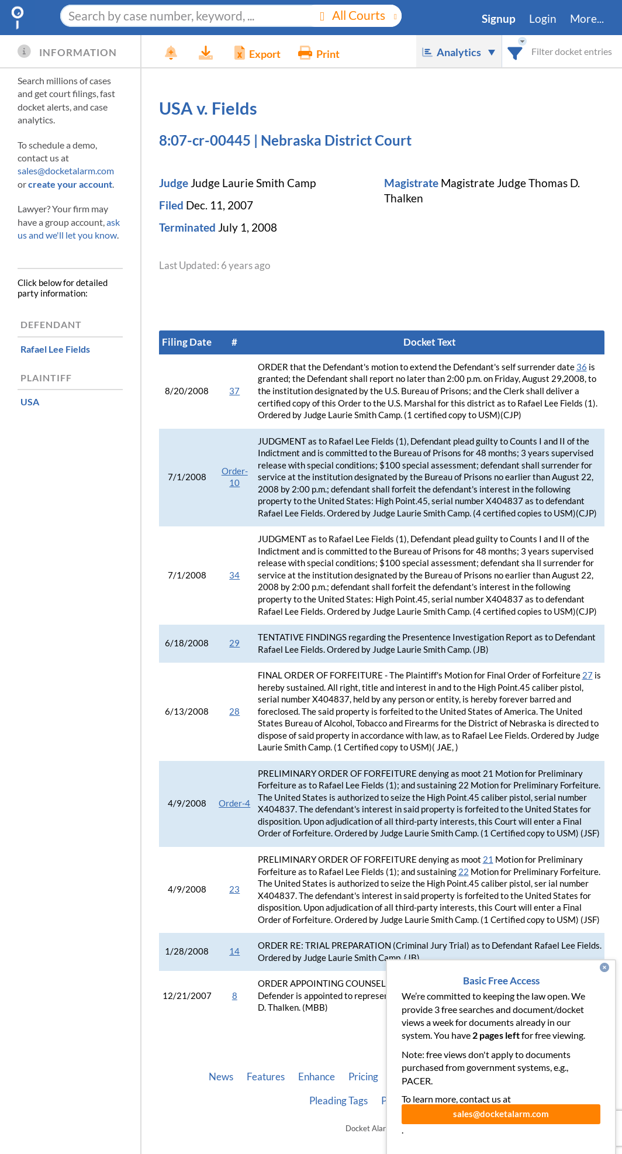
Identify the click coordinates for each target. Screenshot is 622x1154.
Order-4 (234, 803)
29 (234, 643)
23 (234, 889)
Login (543, 18)
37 (234, 391)
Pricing (363, 1077)
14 (234, 951)
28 (234, 711)
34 (234, 575)
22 (463, 872)
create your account (70, 184)
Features (266, 1077)
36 (581, 367)
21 (488, 859)
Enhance (316, 1077)
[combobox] (515, 51)
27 (587, 675)
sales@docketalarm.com (66, 170)
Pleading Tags (338, 1101)
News (221, 1077)
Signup (499, 18)
